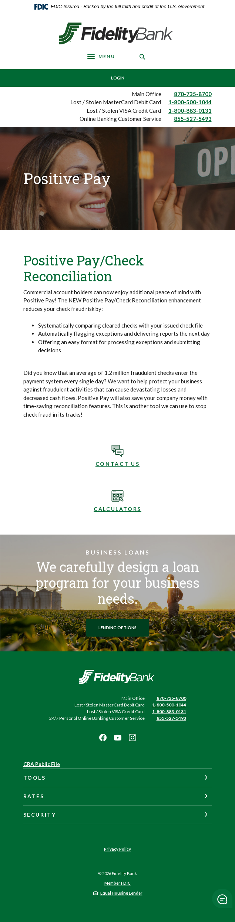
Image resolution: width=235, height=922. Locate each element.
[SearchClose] (142, 57)
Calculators (117, 509)
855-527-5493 (193, 118)
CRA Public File (41, 763)
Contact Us (117, 464)
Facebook (103, 737)
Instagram (132, 737)
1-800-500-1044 (190, 102)
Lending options (117, 627)
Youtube (117, 737)
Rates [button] (33, 796)
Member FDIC (117, 883)
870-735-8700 (193, 94)
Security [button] (39, 814)
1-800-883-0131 (190, 110)
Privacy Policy (117, 849)
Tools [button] (34, 777)
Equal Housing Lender (121, 893)
